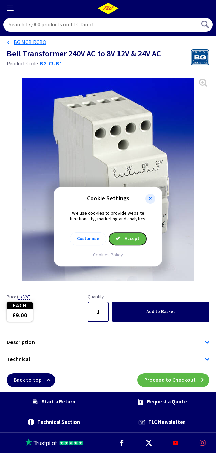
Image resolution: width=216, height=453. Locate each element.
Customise (88, 238)
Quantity (96, 297)
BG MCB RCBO (30, 42)
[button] (150, 199)
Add (160, 312)
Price (19, 297)
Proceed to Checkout (176, 380)
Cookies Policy (108, 255)
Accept (127, 238)
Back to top (34, 380)
